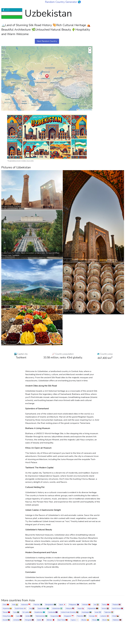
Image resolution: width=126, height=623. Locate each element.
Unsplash (21, 209)
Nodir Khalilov (11, 304)
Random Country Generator (61, 2)
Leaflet (79, 109)
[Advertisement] (110, 36)
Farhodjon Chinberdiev (13, 258)
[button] (47, 76)
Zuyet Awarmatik (12, 209)
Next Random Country (47, 41)
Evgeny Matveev (73, 313)
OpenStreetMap (87, 109)
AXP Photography (73, 261)
